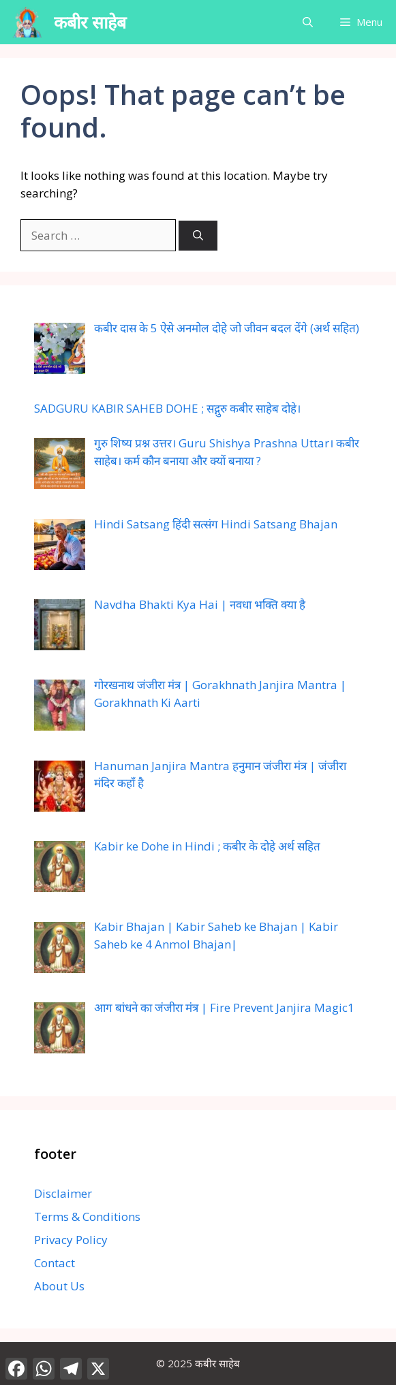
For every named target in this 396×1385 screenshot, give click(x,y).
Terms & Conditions (87, 1216)
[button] (307, 22)
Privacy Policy (71, 1239)
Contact (54, 1263)
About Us (59, 1286)
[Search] (198, 236)
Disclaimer (63, 1193)
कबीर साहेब (90, 21)
